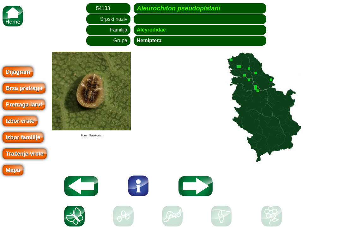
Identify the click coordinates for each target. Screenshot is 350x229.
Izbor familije (23, 137)
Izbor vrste (20, 121)
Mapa (13, 170)
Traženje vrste (25, 154)
